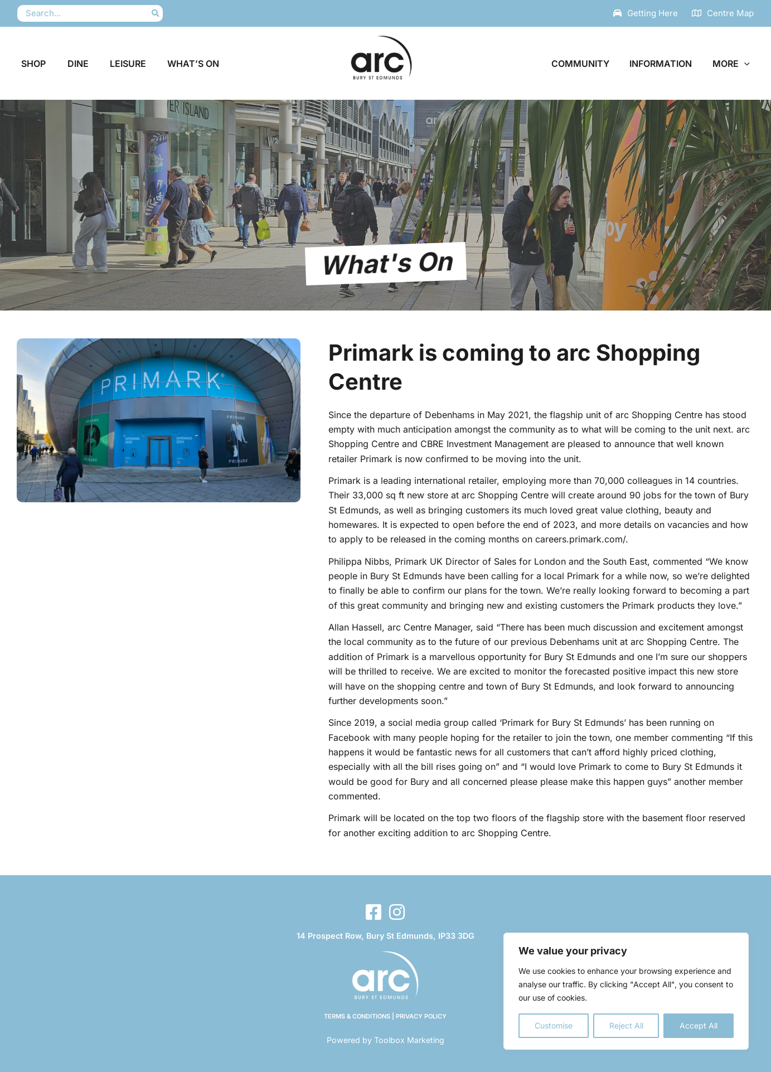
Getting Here (652, 13)
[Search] (156, 13)
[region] (626, 991)
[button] (745, 63)
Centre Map (730, 13)
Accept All (698, 1025)
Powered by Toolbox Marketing (385, 1040)
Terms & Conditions (357, 1016)
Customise (554, 1025)
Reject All (626, 1025)
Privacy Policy (422, 1016)
